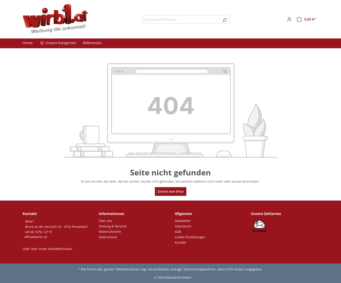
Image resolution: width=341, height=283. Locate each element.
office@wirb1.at (35, 237)
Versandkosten (159, 269)
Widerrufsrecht (110, 232)
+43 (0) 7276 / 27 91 (38, 232)
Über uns (105, 221)
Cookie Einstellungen (190, 237)
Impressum (183, 226)
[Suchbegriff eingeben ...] (181, 19)
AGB (178, 232)
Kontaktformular (60, 249)
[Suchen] (224, 19)
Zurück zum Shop (171, 191)
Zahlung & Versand (113, 226)
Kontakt (180, 242)
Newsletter (183, 221)
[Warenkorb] (306, 19)
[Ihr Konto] (289, 19)
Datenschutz (108, 237)
